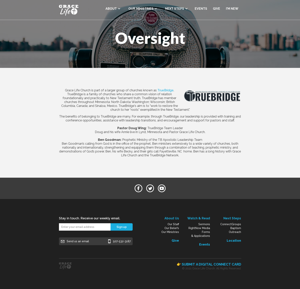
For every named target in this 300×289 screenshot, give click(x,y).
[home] (68, 10)
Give (175, 240)
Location (234, 240)
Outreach (235, 232)
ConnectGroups (230, 224)
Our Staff (173, 224)
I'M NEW (232, 8)
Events (204, 244)
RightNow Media (199, 228)
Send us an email (78, 241)
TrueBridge (165, 90)
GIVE (216, 8)
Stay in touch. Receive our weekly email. (89, 218)
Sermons (204, 224)
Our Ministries (170, 232)
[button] (113, 7)
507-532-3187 (122, 241)
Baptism (235, 228)
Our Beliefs (171, 228)
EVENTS (201, 8)
